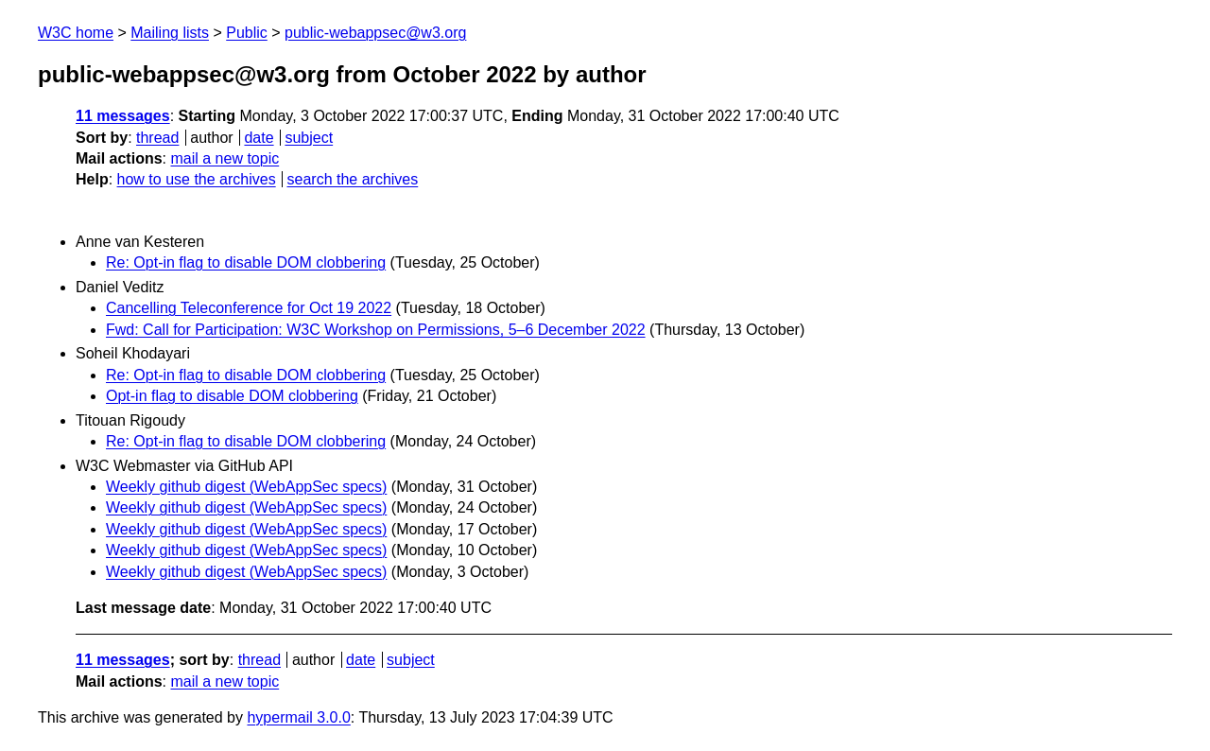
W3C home (75, 33)
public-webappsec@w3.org (375, 33)
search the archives (353, 179)
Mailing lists (169, 33)
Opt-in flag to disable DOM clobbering (232, 396)
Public (247, 33)
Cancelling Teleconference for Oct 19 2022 (248, 308)
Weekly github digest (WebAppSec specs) (246, 487)
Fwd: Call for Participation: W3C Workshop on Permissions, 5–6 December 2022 (376, 330)
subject (309, 138)
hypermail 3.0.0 (298, 717)
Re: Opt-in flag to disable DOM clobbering (246, 262)
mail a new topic (224, 158)
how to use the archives (196, 179)
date (258, 138)
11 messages (123, 116)
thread (157, 138)
